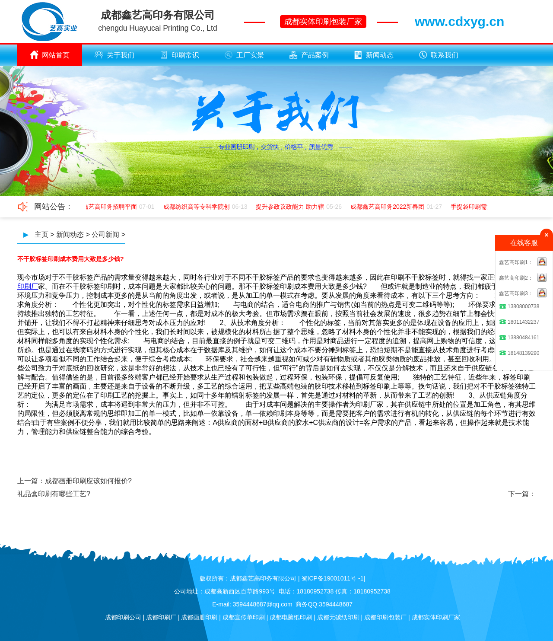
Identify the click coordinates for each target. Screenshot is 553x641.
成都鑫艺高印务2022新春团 (388, 206)
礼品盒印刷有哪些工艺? (53, 493)
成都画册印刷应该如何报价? (88, 481)
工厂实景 (244, 55)
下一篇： (522, 493)
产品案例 (309, 55)
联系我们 (438, 55)
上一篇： (31, 481)
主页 (41, 234)
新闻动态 (374, 55)
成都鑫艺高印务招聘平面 (104, 206)
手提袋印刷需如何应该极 (484, 206)
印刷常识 (179, 55)
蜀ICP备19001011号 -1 (333, 578)
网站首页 (50, 55)
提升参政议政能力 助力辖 (291, 206)
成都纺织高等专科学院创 (197, 206)
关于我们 (114, 55)
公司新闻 (105, 234)
